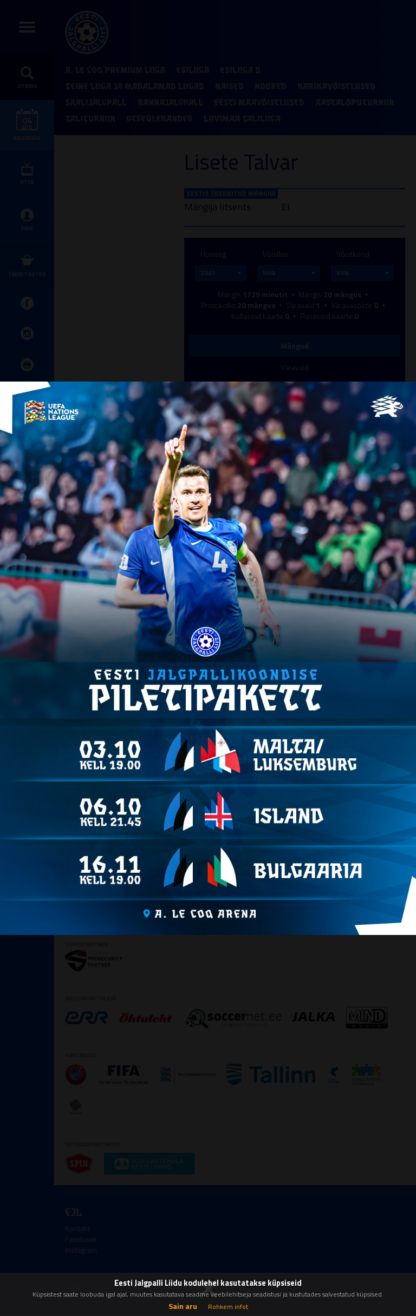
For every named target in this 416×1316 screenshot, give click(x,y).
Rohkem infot (228, 1306)
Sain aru (182, 1306)
